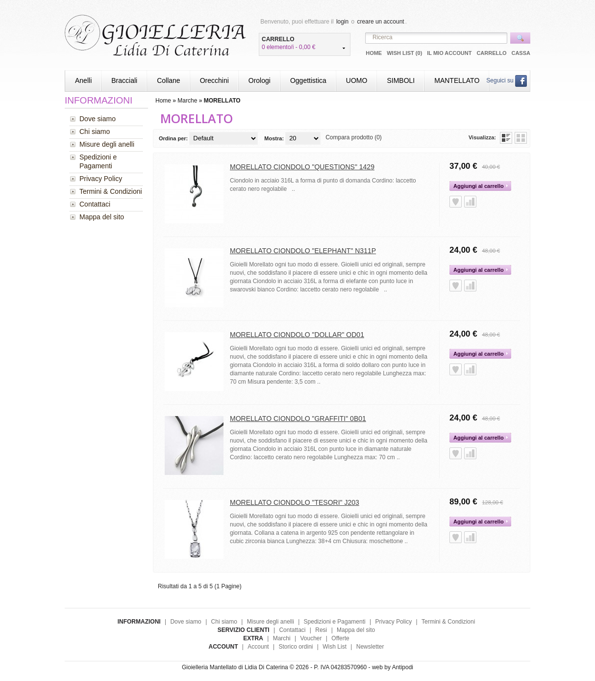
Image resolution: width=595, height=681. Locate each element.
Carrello (491, 53)
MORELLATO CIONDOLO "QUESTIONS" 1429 (302, 167)
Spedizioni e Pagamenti (98, 161)
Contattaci (94, 204)
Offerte (340, 638)
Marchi (282, 638)
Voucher (311, 638)
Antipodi (402, 667)
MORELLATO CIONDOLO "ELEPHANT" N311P (303, 251)
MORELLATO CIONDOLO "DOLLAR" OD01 (297, 335)
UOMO (357, 80)
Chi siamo (94, 131)
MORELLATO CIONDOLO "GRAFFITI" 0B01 (298, 418)
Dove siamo (97, 119)
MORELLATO (222, 100)
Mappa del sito (101, 217)
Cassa (520, 53)
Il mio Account (449, 53)
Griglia (521, 138)
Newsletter (370, 646)
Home (374, 53)
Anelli (83, 80)
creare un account (380, 21)
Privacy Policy (100, 179)
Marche (187, 100)
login (342, 21)
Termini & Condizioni (110, 191)
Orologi (259, 80)
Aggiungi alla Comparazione (470, 202)
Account (258, 646)
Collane (168, 80)
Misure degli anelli (106, 144)
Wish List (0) (404, 53)
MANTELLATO (456, 80)
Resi (321, 630)
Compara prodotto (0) (353, 137)
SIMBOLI (401, 80)
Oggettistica (308, 80)
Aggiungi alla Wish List (455, 202)
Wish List (334, 646)
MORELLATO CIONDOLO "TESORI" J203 (294, 502)
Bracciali (124, 80)
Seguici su (506, 80)
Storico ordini (295, 646)
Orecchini (214, 80)
